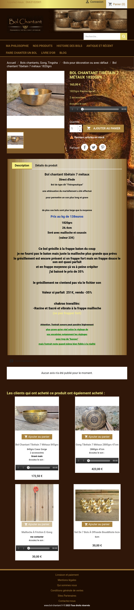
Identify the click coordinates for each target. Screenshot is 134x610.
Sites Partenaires (67, 595)
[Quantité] (74, 128)
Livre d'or (48, 52)
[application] (98, 109)
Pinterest (102, 147)
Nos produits (42, 46)
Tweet (93, 147)
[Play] (72, 109)
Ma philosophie (17, 46)
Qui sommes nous (67, 585)
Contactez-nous (67, 601)
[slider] (100, 109)
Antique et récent (99, 46)
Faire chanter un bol (21, 52)
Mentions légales (67, 580)
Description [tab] (22, 165)
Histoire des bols (69, 46)
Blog (62, 52)
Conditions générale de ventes (67, 590)
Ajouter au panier (103, 128)
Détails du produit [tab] (46, 165)
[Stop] (77, 109)
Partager (84, 147)
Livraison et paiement (67, 574)
